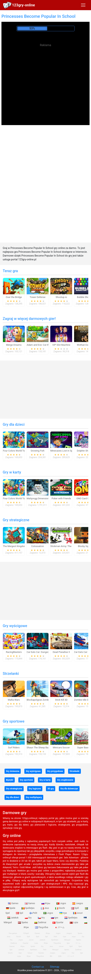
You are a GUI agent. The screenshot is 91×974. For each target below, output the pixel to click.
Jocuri (78, 913)
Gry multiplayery (34, 797)
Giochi (60, 908)
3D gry (50, 788)
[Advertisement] (45, 74)
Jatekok (13, 917)
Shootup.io (61, 297)
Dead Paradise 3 (61, 652)
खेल (51, 956)
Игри (28, 956)
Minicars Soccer (61, 747)
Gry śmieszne (12, 771)
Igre (55, 917)
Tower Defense (37, 297)
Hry (41, 917)
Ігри (63, 913)
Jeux (45, 908)
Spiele (11, 908)
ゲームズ (70, 956)
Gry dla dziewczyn (69, 788)
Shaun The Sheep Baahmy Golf (43, 747)
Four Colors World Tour (15, 450)
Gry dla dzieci (14, 424)
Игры (46, 903)
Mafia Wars (14, 699)
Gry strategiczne (16, 520)
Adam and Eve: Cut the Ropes (42, 344)
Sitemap (54, 966)
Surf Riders (14, 747)
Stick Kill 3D (61, 699)
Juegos (77, 903)
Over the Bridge (14, 297)
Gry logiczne (35, 788)
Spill (75, 908)
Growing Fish (37, 450)
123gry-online (23, 5)
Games (13, 903)
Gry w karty (12, 472)
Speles (23, 922)
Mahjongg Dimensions (38, 498)
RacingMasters (14, 652)
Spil (20, 913)
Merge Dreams (14, 344)
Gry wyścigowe (15, 626)
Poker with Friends (61, 498)
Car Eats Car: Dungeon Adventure (44, 652)
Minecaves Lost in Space (63, 450)
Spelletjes (28, 908)
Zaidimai (40, 922)
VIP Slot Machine (61, 344)
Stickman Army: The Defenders (66, 546)
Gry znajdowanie (65, 780)
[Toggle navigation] (83, 5)
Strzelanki (11, 673)
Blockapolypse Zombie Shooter (43, 699)
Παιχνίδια (42, 927)
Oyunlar (58, 922)
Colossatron (37, 546)
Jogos (61, 903)
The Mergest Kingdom (14, 546)
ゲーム (59, 927)
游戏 (59, 956)
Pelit (33, 913)
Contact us (38, 966)
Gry (28, 917)
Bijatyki (9, 780)
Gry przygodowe (55, 771)
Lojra (74, 922)
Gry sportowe (13, 721)
